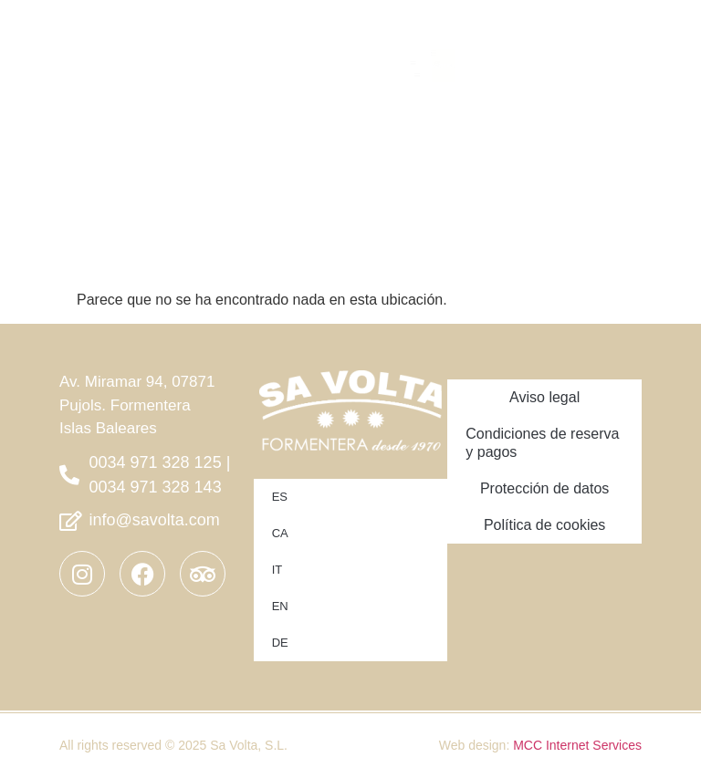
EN (280, 606)
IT (277, 569)
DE (280, 642)
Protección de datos (544, 488)
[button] (555, 53)
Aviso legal (544, 397)
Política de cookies (544, 525)
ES (280, 496)
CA (280, 533)
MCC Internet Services (577, 745)
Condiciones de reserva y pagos (542, 443)
